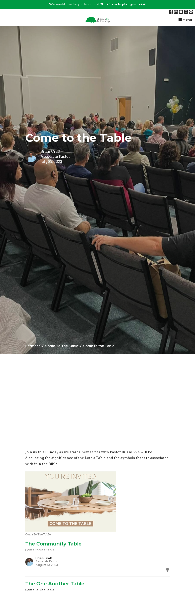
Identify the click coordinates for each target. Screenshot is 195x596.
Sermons (32, 346)
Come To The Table (61, 346)
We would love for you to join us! (98, 4)
